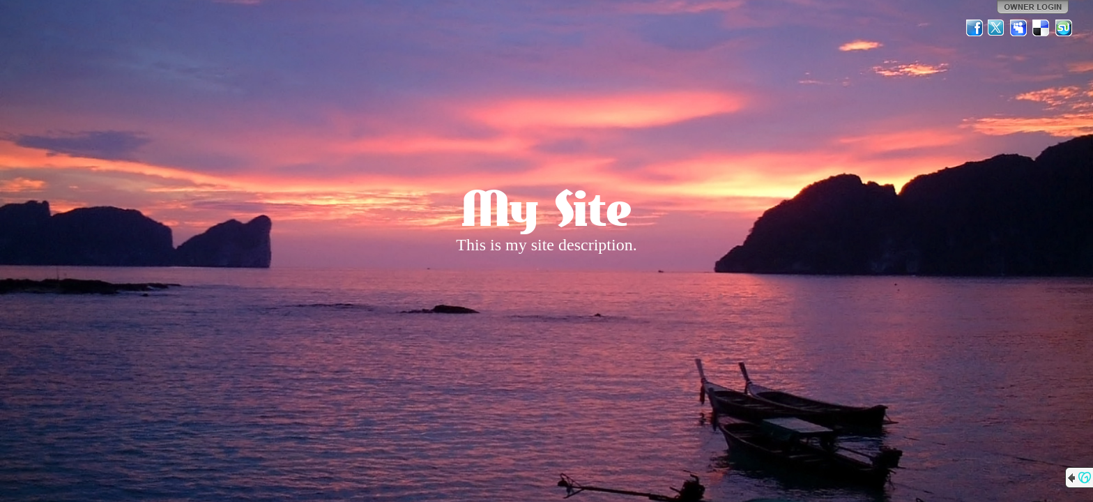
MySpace (1019, 28)
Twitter (997, 28)
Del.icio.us (1041, 28)
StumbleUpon (1063, 28)
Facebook (974, 28)
